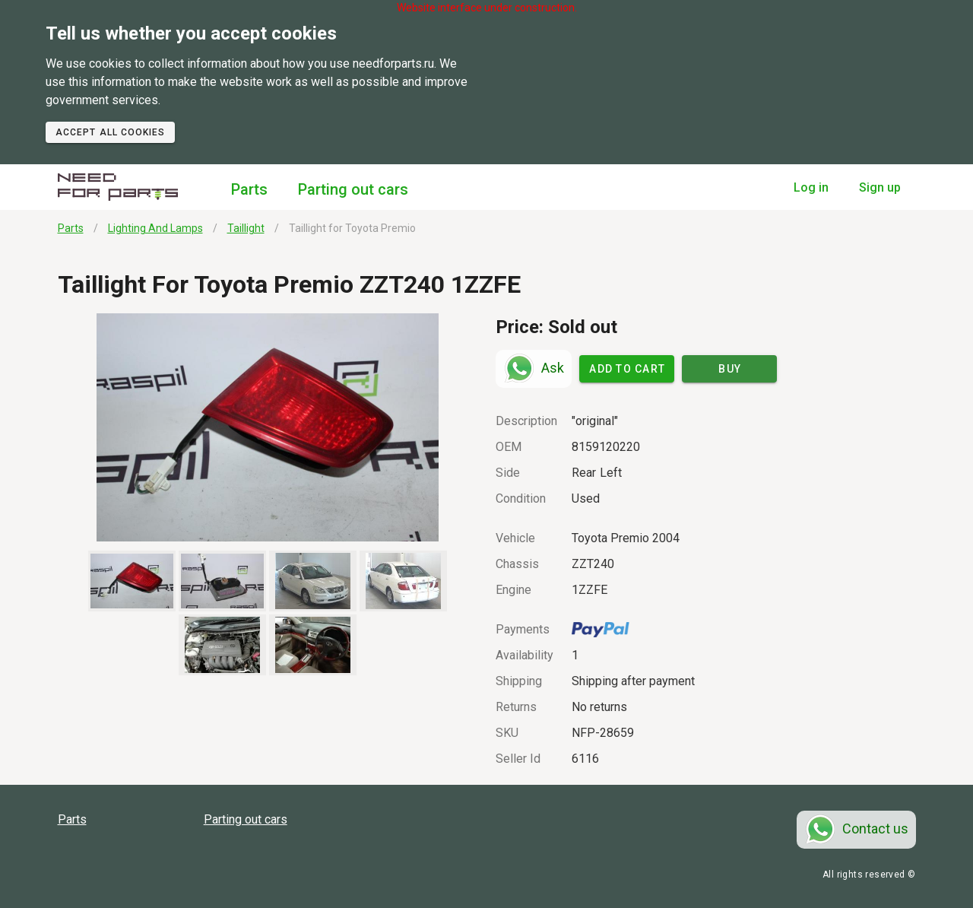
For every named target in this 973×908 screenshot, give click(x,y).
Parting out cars (353, 189)
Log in (811, 187)
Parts (249, 189)
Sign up (880, 187)
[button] (268, 427)
